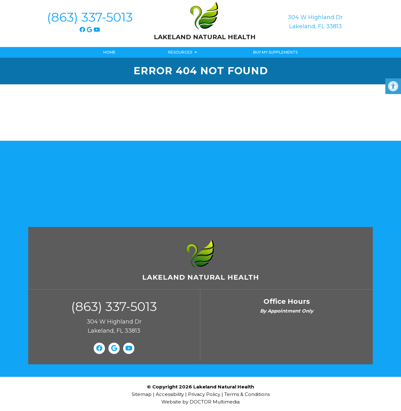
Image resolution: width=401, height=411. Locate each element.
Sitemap (142, 394)
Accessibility (170, 394)
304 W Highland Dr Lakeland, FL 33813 (315, 22)
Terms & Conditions (247, 394)
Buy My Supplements (275, 52)
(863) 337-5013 (90, 17)
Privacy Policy (204, 394)
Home (109, 52)
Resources (180, 52)
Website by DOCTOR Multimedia (200, 402)
